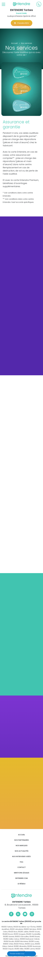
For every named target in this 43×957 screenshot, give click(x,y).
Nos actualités (21, 851)
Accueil (21, 835)
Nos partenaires (21, 840)
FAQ (21, 862)
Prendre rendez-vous (17, 954)
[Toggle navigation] (3, 4)
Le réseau (21, 884)
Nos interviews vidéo (21, 857)
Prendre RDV (21, 23)
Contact (21, 867)
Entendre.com (21, 878)
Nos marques (21, 846)
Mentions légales (21, 873)
